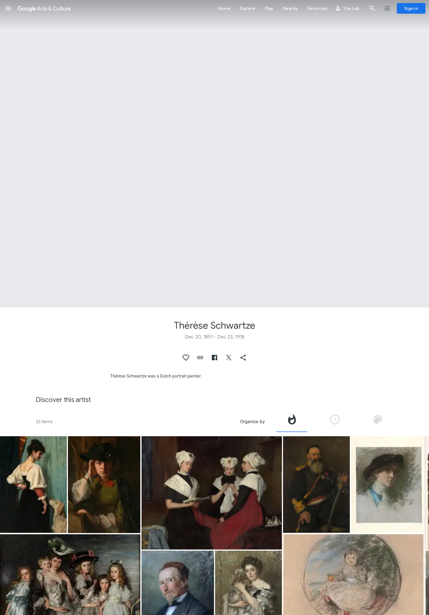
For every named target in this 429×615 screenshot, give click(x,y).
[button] (8, 8)
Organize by (252, 421)
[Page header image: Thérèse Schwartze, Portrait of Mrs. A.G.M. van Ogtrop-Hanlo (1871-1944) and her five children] (214, 154)
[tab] (291, 421)
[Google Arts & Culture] (44, 8)
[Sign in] (411, 8)
